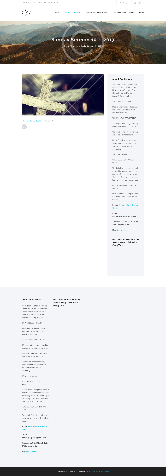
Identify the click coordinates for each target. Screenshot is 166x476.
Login (139, 3)
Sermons (74, 46)
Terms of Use (90, 471)
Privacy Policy (104, 471)
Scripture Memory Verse (123, 12)
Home (57, 12)
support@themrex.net (51, 2)
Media (141, 12)
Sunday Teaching (72, 12)
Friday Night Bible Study (96, 12)
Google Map (122, 230)
